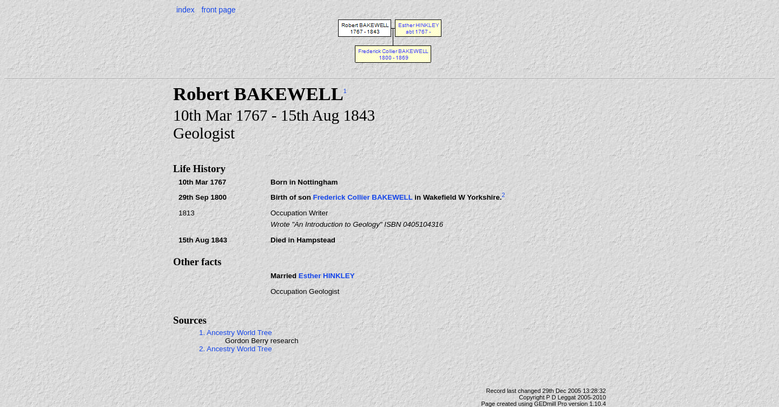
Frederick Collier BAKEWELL (362, 198)
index (185, 9)
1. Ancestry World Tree (235, 333)
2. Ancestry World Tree (235, 349)
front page (218, 9)
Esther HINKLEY (327, 276)
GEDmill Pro (550, 404)
